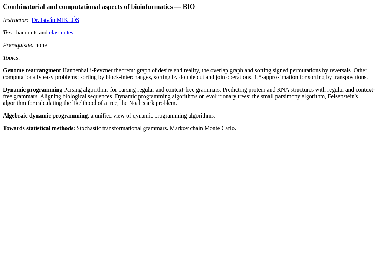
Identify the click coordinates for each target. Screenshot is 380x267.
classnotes (61, 32)
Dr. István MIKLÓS (55, 20)
